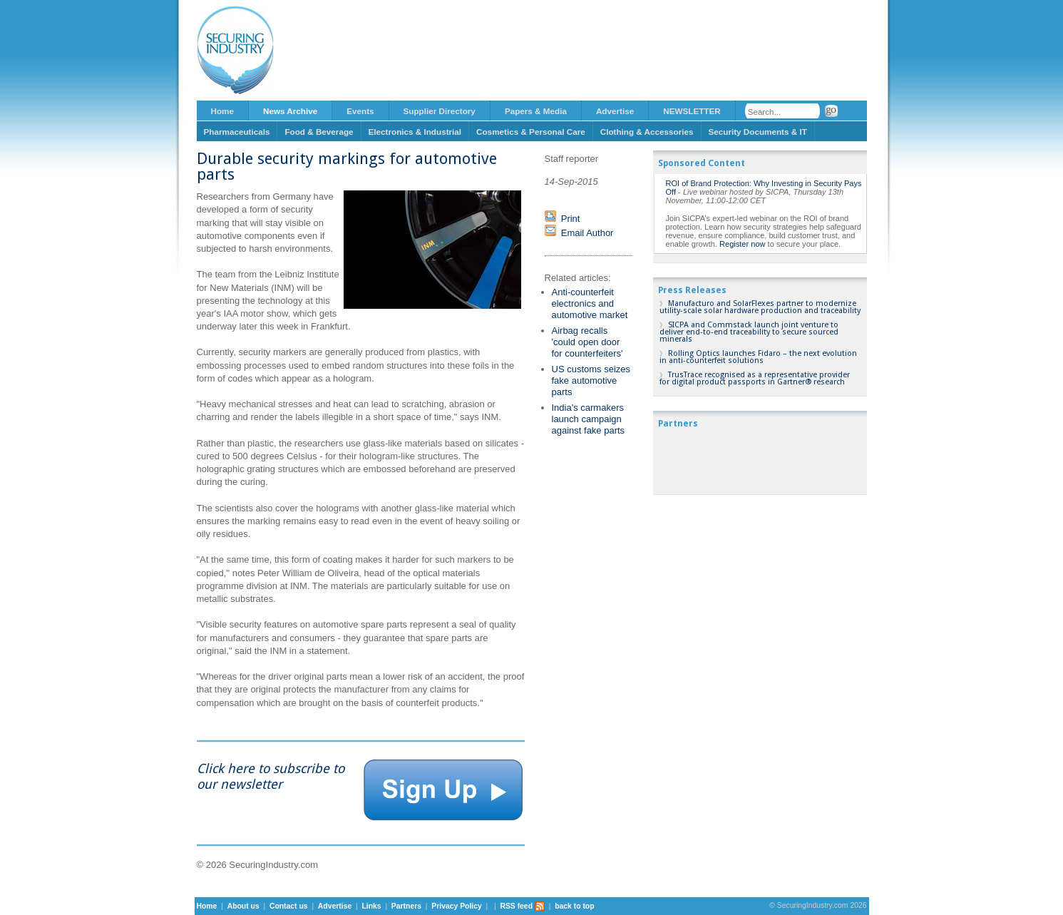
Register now (742, 244)
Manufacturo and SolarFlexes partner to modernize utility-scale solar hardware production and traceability (760, 307)
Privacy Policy (456, 906)
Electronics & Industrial (415, 131)
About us (243, 906)
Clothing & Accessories (647, 131)
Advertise (615, 111)
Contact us (288, 906)
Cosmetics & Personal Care (530, 131)
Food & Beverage (318, 131)
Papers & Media (536, 111)
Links (371, 906)
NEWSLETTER (692, 111)
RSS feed (522, 906)
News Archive (290, 111)
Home (222, 111)
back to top (574, 906)
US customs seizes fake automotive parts (591, 380)
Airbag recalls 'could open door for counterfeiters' (587, 342)
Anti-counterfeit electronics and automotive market (590, 303)
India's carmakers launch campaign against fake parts (588, 419)
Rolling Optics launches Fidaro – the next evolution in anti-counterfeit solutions (758, 357)
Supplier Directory (440, 111)
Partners (406, 906)
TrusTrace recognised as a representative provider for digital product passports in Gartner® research (754, 378)
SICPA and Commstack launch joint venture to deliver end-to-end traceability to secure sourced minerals (748, 332)
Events (360, 111)
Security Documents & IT (758, 131)
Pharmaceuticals (237, 131)
